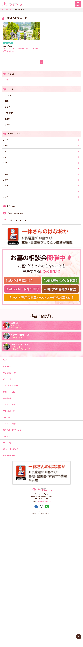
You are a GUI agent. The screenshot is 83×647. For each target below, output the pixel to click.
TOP (3, 9)
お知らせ (8, 9)
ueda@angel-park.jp (44, 501)
